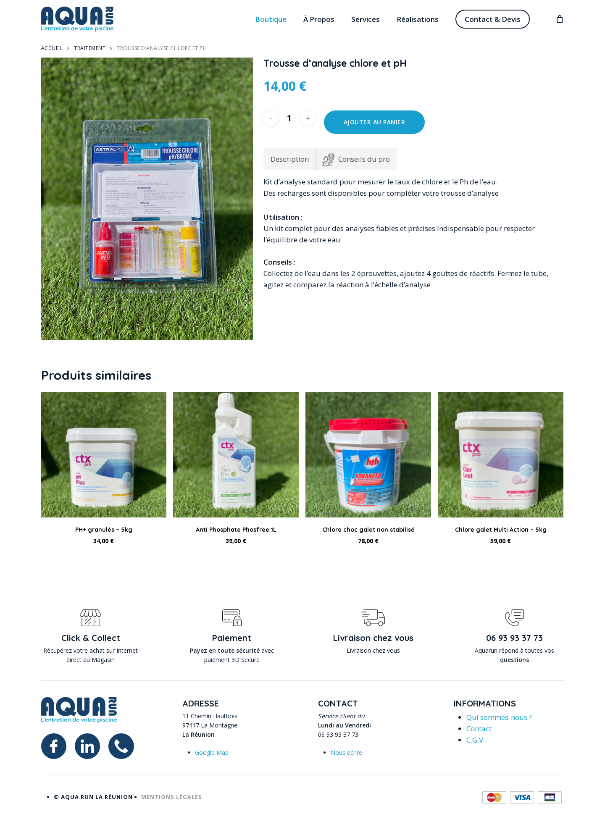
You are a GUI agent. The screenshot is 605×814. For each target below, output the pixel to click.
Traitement (89, 48)
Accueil (52, 48)
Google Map (212, 752)
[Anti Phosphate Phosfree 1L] (236, 454)
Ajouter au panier (374, 122)
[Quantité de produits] (289, 117)
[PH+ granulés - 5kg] (104, 454)
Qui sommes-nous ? (499, 717)
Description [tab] (290, 159)
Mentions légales (171, 797)
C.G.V (474, 740)
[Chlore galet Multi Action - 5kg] (500, 454)
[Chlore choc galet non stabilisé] (368, 454)
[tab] (356, 159)
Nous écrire (346, 752)
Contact (479, 728)
